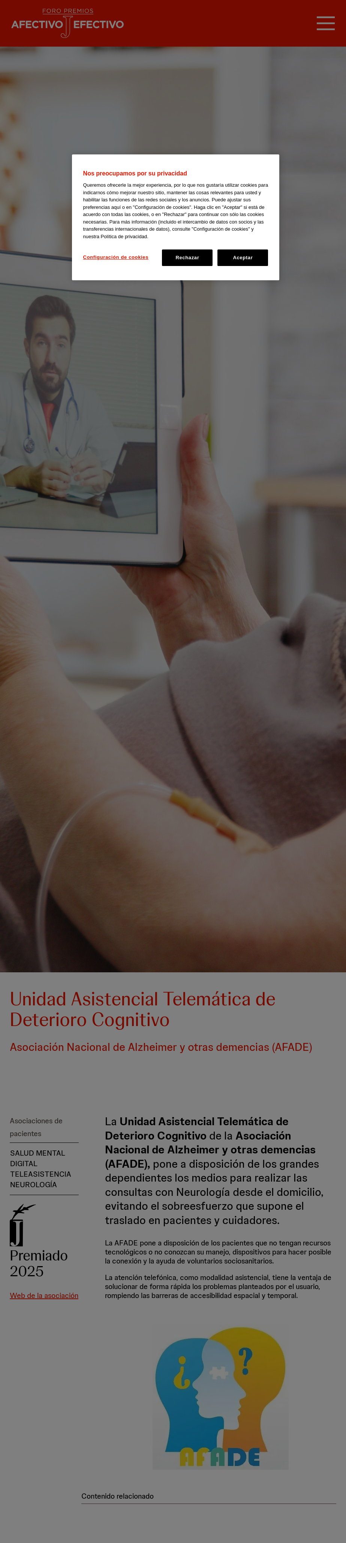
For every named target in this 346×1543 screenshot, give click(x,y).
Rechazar (187, 257)
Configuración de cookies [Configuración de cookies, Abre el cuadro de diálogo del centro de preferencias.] (116, 257)
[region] (176, 217)
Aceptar (243, 257)
